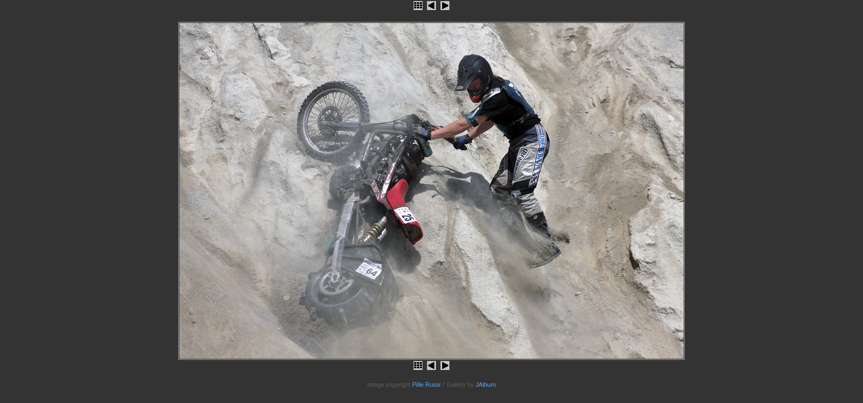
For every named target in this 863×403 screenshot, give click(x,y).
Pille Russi (426, 384)
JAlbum (486, 384)
